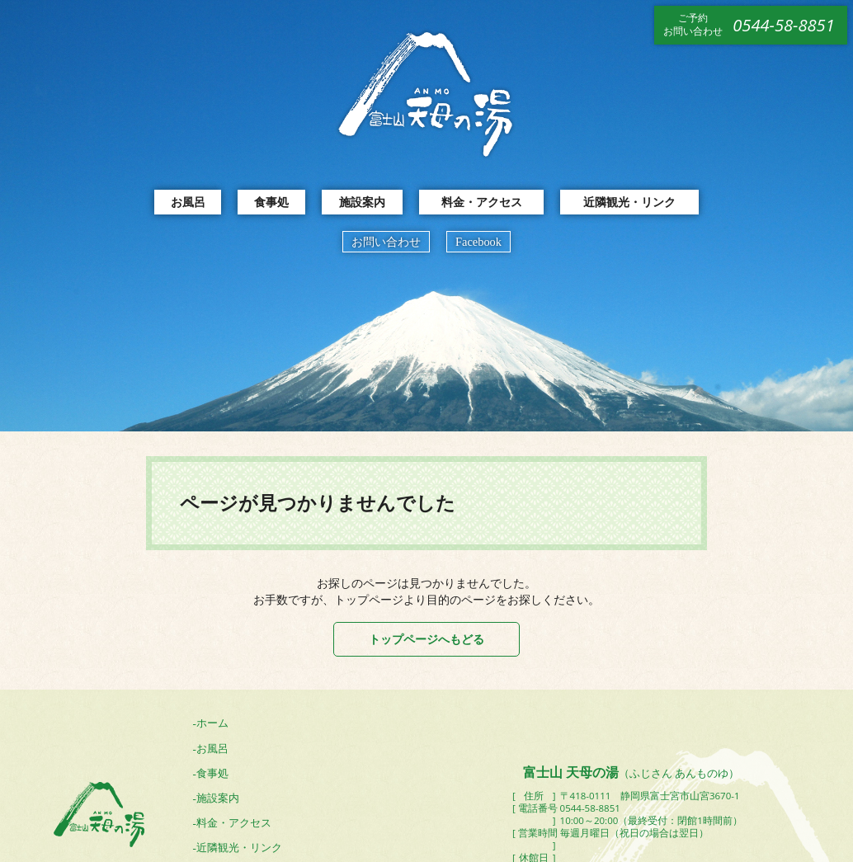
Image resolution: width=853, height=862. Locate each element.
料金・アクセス (481, 202)
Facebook (478, 241)
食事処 (271, 202)
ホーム (212, 723)
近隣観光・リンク (629, 202)
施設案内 (362, 202)
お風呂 (188, 202)
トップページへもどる (426, 639)
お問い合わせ (386, 241)
